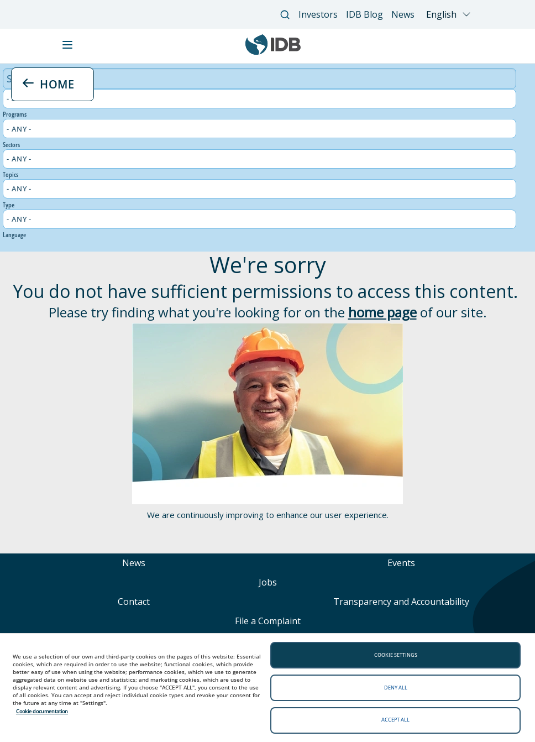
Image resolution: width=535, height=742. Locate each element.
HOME (48, 83)
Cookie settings (395, 655)
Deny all (395, 687)
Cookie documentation (42, 711)
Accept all (395, 720)
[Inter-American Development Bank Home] (273, 52)
